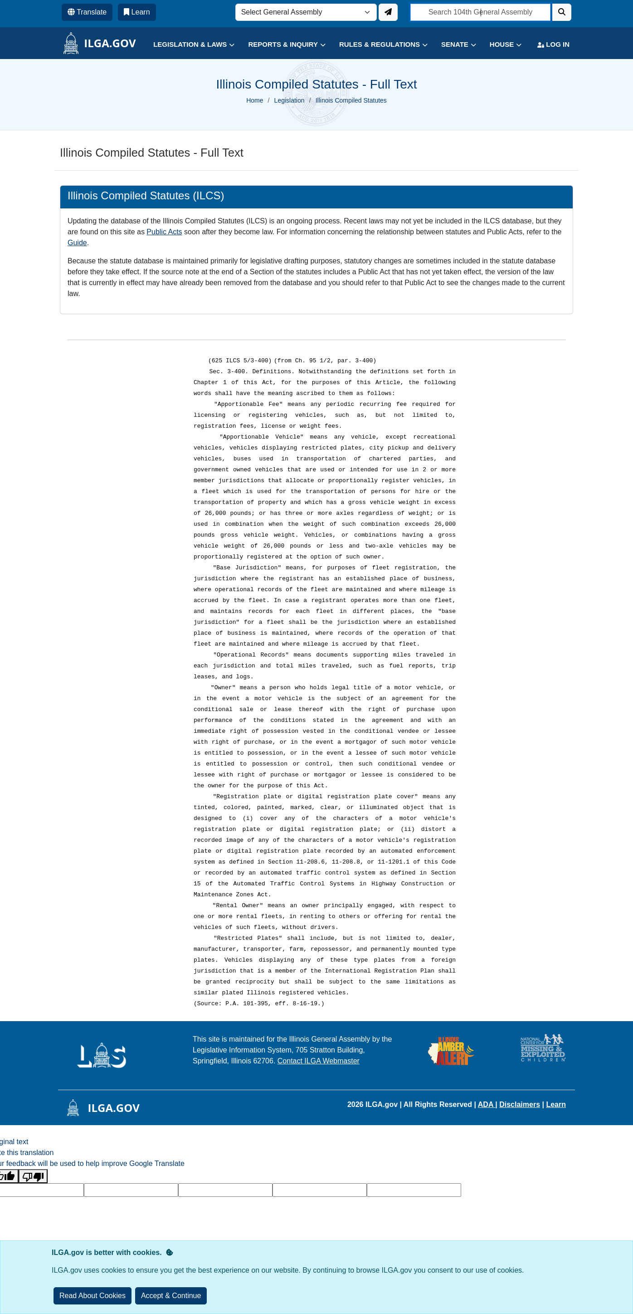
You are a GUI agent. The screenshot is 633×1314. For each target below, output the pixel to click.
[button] (187, 44)
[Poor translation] (33, 1176)
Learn (556, 1104)
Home (254, 100)
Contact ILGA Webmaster (319, 1061)
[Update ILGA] (388, 12)
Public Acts (164, 232)
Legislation (289, 100)
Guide (77, 243)
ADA (487, 1104)
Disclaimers (519, 1104)
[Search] (561, 12)
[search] (480, 12)
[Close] (171, 1295)
